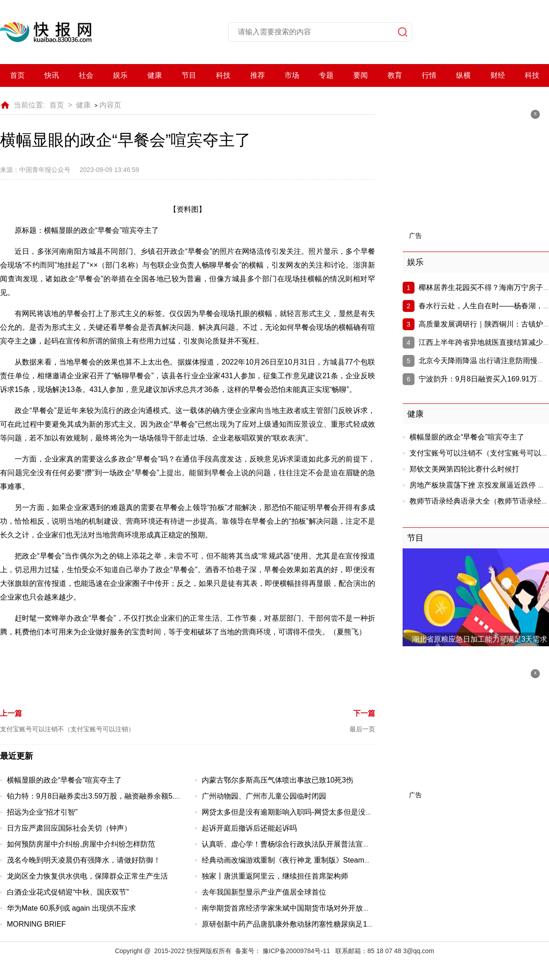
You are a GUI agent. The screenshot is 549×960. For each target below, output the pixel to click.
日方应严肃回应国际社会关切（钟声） (69, 828)
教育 (395, 75)
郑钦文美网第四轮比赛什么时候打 (464, 469)
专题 (326, 75)
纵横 (463, 75)
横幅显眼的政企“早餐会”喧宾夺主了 (64, 780)
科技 (223, 75)
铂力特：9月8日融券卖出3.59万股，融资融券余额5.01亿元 (102, 796)
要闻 (360, 75)
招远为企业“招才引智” (42, 812)
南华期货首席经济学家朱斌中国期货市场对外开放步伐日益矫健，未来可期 (322, 908)
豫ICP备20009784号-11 (296, 951)
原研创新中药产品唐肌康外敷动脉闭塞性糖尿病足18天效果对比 (305, 924)
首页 (17, 75)
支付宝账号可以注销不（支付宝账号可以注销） (67, 729)
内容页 (110, 105)
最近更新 (16, 756)
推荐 (257, 75)
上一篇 (11, 713)
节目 (189, 75)
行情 (429, 75)
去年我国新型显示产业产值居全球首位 (264, 892)
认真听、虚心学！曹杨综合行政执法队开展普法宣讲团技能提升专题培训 (319, 844)
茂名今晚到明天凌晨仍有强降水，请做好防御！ (84, 860)
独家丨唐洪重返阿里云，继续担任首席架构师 (275, 876)
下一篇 (364, 713)
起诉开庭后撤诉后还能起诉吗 (249, 828)
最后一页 (362, 729)
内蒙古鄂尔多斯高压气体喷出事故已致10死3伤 (277, 780)
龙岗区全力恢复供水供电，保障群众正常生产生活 (87, 876)
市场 (292, 75)
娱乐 (120, 75)
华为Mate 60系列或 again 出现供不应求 (71, 908)
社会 (86, 75)
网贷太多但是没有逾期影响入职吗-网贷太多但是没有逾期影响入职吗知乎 (320, 812)
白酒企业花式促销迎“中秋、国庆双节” (68, 892)
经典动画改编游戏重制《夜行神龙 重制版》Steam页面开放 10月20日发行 (321, 860)
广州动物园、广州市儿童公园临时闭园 (264, 796)
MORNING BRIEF (36, 924)
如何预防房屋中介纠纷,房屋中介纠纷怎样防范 (81, 844)
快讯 (51, 75)
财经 (497, 75)
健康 (154, 75)
